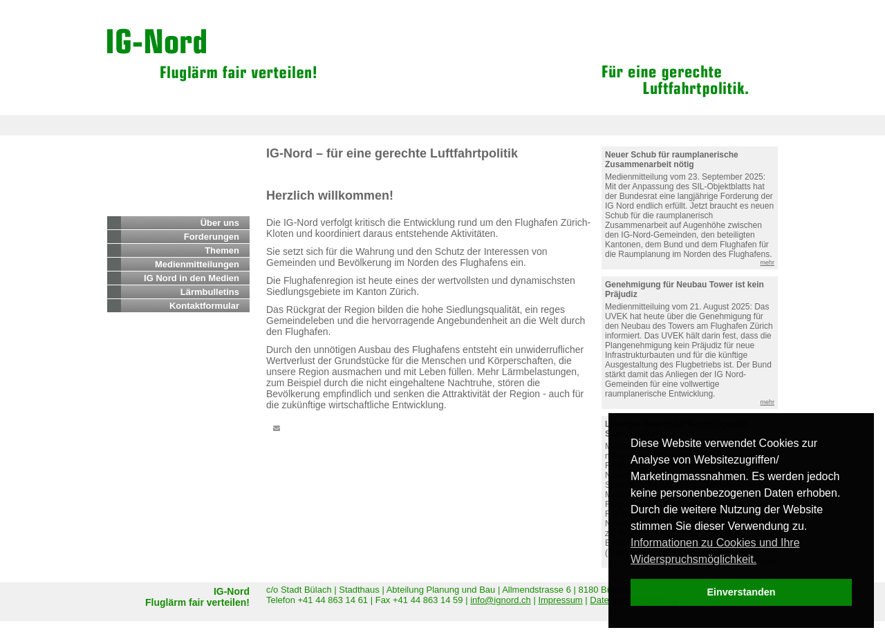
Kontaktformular (204, 306)
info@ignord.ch (500, 600)
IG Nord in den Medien (191, 278)
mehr (767, 262)
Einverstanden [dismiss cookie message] (741, 592)
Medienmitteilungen (197, 264)
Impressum (560, 600)
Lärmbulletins (209, 292)
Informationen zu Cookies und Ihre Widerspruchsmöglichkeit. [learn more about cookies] (715, 551)
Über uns (220, 223)
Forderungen (211, 236)
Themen (222, 250)
